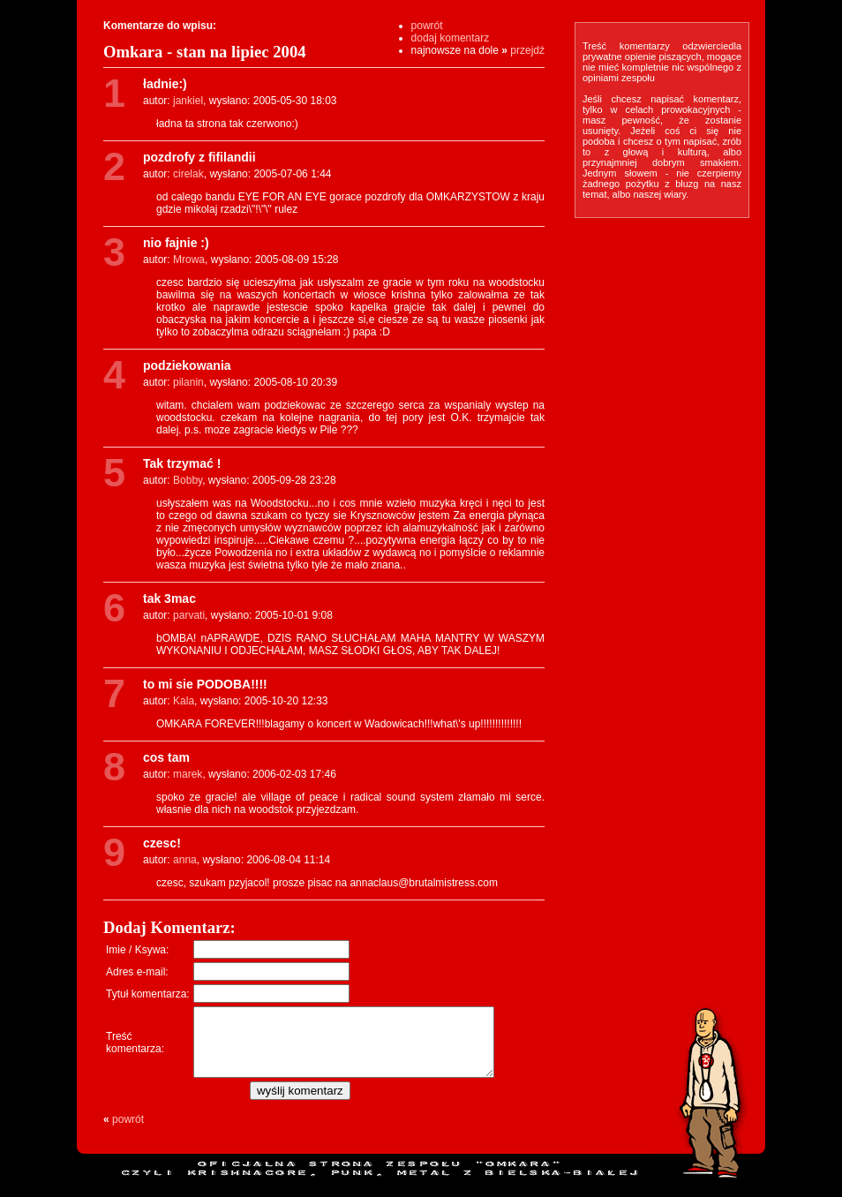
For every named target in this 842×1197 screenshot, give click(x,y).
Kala (183, 701)
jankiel (188, 100)
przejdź (527, 50)
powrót (427, 25)
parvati (189, 615)
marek (187, 774)
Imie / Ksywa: (137, 950)
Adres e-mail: (137, 972)
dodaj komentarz (450, 38)
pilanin (188, 382)
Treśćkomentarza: (135, 1048)
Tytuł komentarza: (148, 994)
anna (185, 860)
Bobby (187, 480)
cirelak (188, 174)
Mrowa (189, 259)
